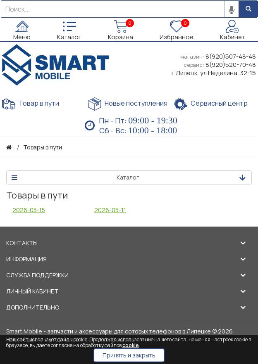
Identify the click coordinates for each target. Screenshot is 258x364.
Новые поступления (127, 104)
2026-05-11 (110, 210)
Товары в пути (42, 147)
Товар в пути (30, 104)
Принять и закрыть (129, 355)
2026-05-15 (28, 210)
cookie (130, 345)
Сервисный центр (211, 104)
